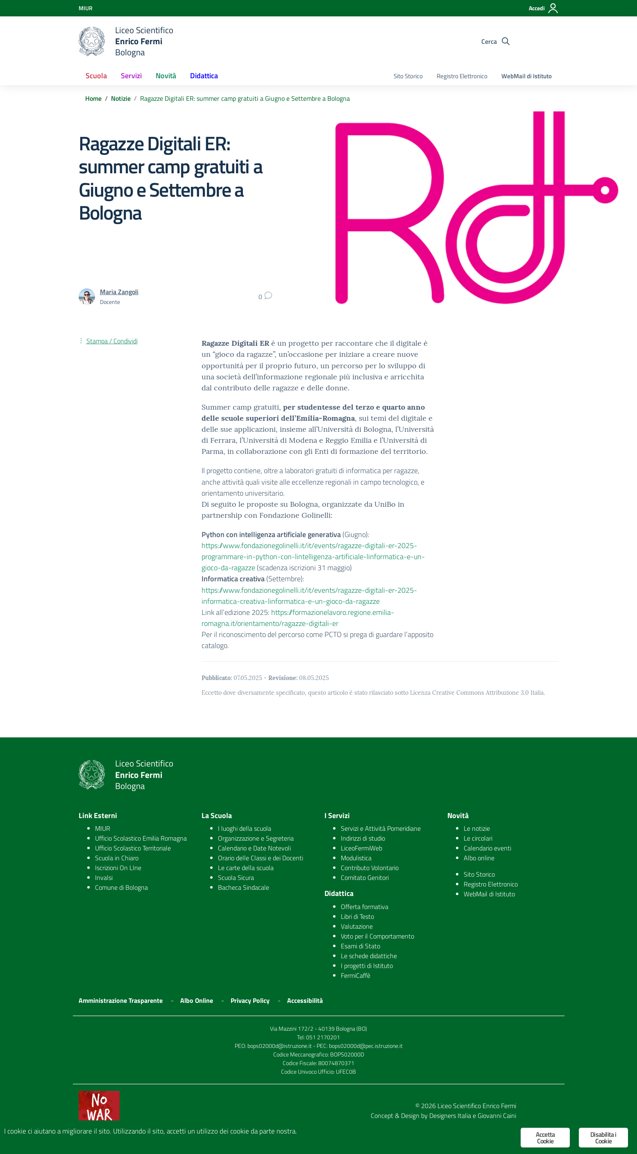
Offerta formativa (364, 906)
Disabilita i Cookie (603, 1137)
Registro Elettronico (462, 76)
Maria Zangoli (119, 292)
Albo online (479, 858)
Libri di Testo (357, 916)
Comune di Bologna (121, 887)
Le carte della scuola (246, 868)
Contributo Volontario (370, 868)
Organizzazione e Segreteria (256, 838)
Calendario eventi (487, 848)
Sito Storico (408, 76)
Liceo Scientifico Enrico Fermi (477, 1106)
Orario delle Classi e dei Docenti (260, 858)
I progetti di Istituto (367, 965)
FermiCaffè (355, 975)
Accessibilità (305, 1000)
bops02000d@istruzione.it (279, 1045)
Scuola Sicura (236, 877)
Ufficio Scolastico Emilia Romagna (141, 838)
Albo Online (196, 1000)
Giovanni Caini (497, 1115)
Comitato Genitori (365, 877)
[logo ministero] (92, 41)
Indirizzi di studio (363, 838)
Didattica (204, 75)
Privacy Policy (250, 1000)
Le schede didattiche (369, 956)
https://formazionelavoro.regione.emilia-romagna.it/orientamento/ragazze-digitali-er (298, 618)
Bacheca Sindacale (243, 887)
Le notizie (477, 828)
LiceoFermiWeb (361, 848)
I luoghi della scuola (244, 828)
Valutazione (357, 926)
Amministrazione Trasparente (121, 1000)
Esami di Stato (360, 946)
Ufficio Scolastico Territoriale (133, 848)
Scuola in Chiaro (116, 858)
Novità (166, 75)
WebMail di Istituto (526, 76)
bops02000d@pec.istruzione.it (366, 1045)
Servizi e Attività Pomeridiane (381, 828)
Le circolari (478, 838)
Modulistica (356, 858)
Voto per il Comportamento (377, 936)
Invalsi (104, 877)
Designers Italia (450, 1115)
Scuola (96, 75)
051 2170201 (323, 1037)
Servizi (131, 75)
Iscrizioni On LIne (118, 868)
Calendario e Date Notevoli (254, 848)
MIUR (102, 828)
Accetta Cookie (545, 1137)
